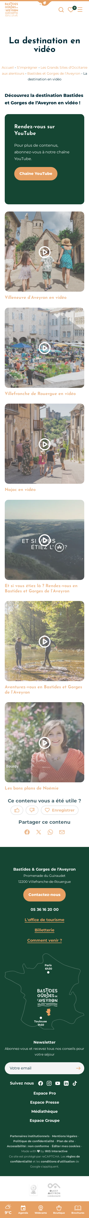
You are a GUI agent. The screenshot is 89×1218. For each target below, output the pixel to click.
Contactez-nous (44, 894)
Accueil (8, 67)
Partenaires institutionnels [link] (29, 1136)
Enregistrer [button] (60, 810)
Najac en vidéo (20, 490)
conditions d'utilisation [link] (58, 1161)
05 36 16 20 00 (45, 909)
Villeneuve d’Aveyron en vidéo (35, 297)
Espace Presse (44, 1102)
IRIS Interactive (56, 1151)
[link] (44, 255)
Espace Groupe (45, 1120)
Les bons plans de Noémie (32, 788)
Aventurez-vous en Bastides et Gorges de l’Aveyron (43, 690)
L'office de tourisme (44, 920)
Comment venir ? (44, 940)
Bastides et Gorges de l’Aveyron (53, 73)
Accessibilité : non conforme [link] (28, 1146)
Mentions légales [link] (64, 1136)
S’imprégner (27, 67)
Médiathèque (44, 1111)
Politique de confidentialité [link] (33, 1141)
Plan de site (65, 1141)
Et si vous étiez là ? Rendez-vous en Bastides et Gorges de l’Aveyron (41, 589)
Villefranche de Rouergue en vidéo (40, 394)
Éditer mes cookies (66, 1146)
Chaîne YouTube (35, 173)
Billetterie (44, 930)
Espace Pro (44, 1093)
